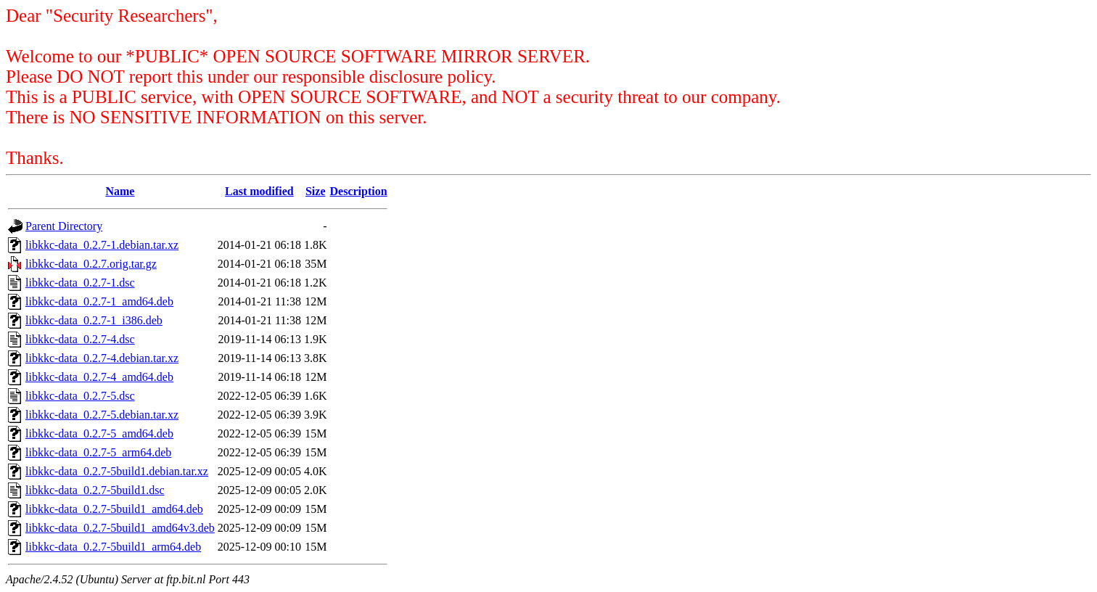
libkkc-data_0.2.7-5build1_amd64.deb (114, 509)
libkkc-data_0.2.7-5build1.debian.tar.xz (116, 471)
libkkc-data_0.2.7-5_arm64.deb (98, 452)
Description (358, 191)
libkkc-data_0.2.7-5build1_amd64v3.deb (120, 528)
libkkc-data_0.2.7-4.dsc (80, 339)
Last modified (259, 191)
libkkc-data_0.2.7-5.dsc (80, 396)
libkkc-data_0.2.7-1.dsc (80, 282)
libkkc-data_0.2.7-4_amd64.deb (99, 377)
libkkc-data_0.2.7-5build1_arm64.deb (113, 546)
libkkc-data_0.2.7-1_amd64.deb (99, 301)
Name (119, 191)
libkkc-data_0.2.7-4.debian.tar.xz (101, 358)
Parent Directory (63, 226)
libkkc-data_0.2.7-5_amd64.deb (99, 433)
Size (315, 191)
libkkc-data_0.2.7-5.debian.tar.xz (101, 414)
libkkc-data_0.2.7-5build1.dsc (95, 490)
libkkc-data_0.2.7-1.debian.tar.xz (101, 245)
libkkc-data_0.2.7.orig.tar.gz (91, 264)
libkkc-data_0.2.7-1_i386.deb (94, 320)
